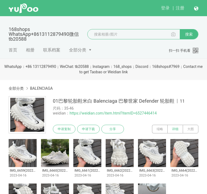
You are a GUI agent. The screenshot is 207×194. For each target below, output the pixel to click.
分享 (112, 129)
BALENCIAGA (41, 88)
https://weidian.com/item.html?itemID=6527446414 (113, 113)
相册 (30, 50)
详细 (175, 129)
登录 (165, 8)
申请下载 (88, 129)
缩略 (160, 129)
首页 (13, 50)
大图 (190, 129)
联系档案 (51, 50)
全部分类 (77, 50)
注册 (180, 8)
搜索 (189, 34)
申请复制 (64, 129)
